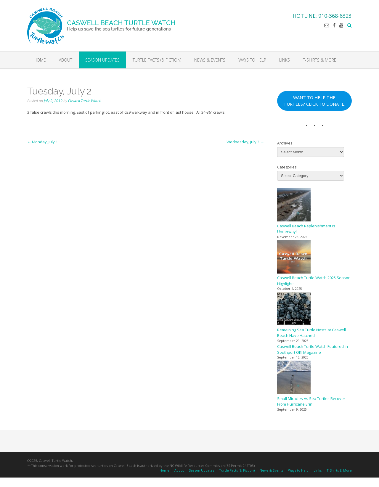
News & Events (209, 60)
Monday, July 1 (42, 141)
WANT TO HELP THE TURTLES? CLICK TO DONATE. (314, 100)
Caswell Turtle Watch (84, 100)
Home (40, 60)
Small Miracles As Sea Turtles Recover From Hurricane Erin (311, 401)
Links (284, 60)
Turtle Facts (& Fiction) (157, 60)
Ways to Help (252, 60)
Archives (285, 143)
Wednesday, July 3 (245, 141)
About (65, 60)
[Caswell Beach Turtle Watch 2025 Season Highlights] (294, 257)
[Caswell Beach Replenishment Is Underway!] (294, 205)
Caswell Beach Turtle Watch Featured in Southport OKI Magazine (312, 349)
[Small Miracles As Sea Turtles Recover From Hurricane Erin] (294, 378)
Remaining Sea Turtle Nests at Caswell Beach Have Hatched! (311, 332)
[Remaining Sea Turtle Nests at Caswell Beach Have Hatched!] (294, 309)
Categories (287, 167)
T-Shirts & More (319, 60)
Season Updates (102, 60)
